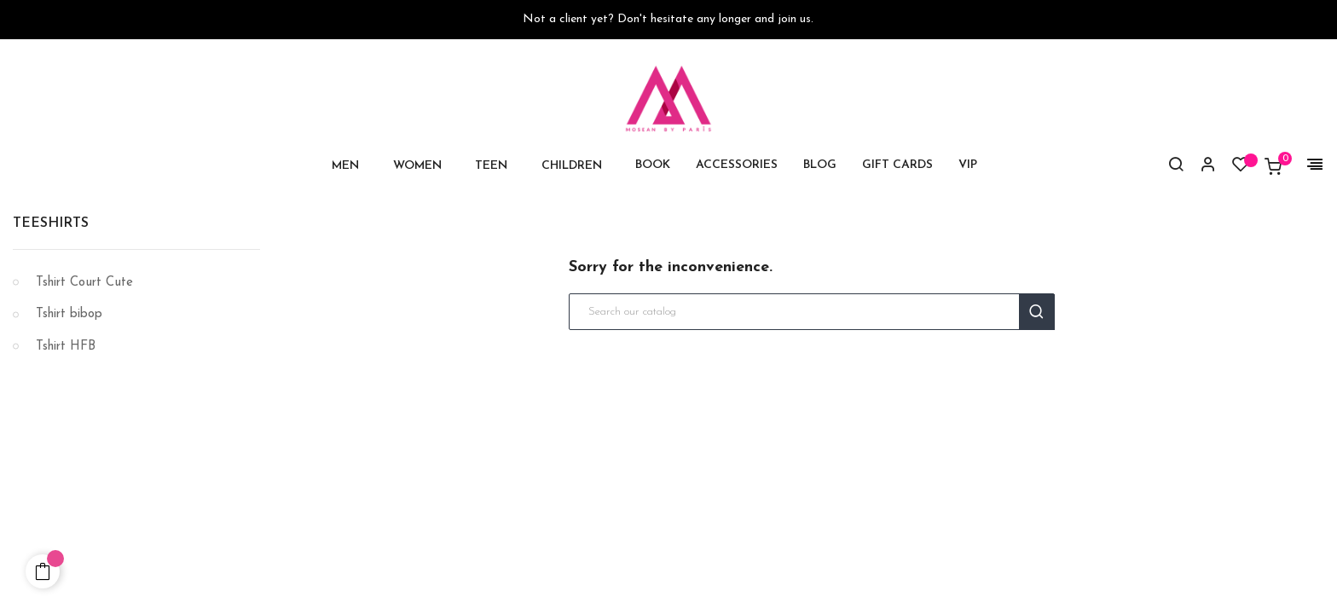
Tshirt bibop (69, 314)
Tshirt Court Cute (84, 282)
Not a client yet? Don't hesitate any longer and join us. (668, 19)
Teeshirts (51, 223)
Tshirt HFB (66, 346)
